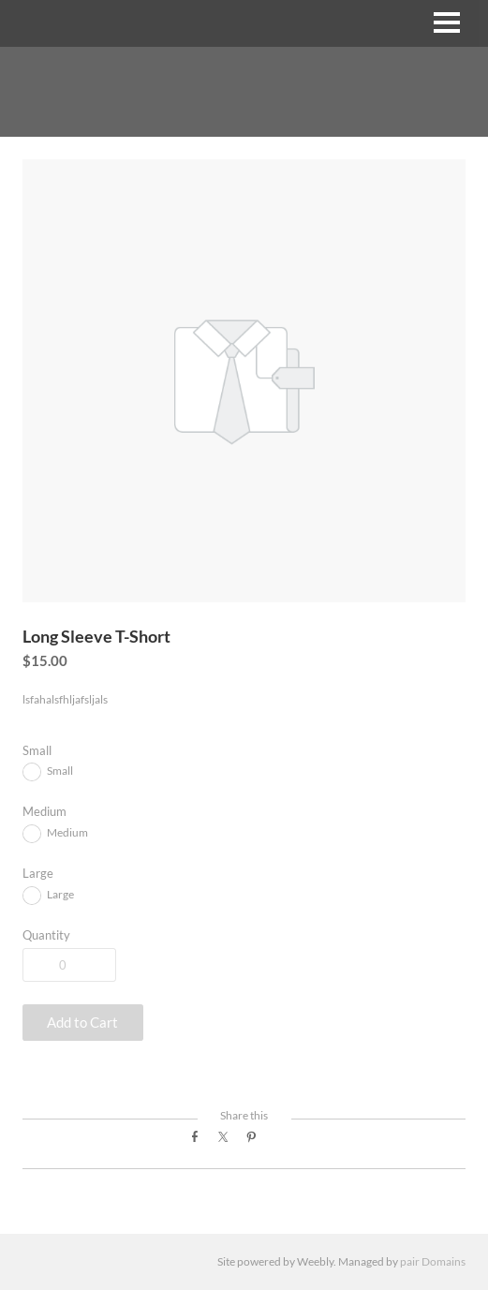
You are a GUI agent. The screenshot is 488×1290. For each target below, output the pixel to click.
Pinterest (256, 1143)
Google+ (284, 1147)
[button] (82, 1022)
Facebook (200, 1143)
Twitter (228, 1143)
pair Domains (433, 1261)
